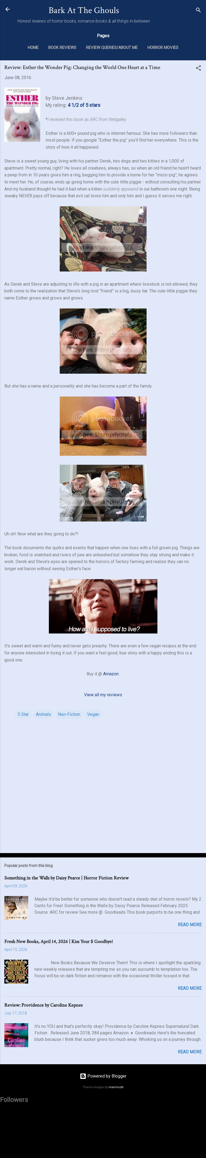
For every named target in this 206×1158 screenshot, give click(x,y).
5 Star (23, 714)
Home (33, 47)
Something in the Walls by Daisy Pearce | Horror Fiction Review (66, 878)
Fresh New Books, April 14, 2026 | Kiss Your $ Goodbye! (58, 941)
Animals (43, 714)
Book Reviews (62, 47)
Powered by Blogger (103, 1076)
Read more (190, 924)
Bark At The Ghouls (84, 10)
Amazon (111, 673)
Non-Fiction (69, 714)
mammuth (116, 1087)
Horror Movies (162, 47)
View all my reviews (103, 694)
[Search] (198, 11)
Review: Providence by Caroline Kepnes (43, 1005)
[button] (198, 69)
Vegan (93, 714)
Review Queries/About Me (112, 47)
